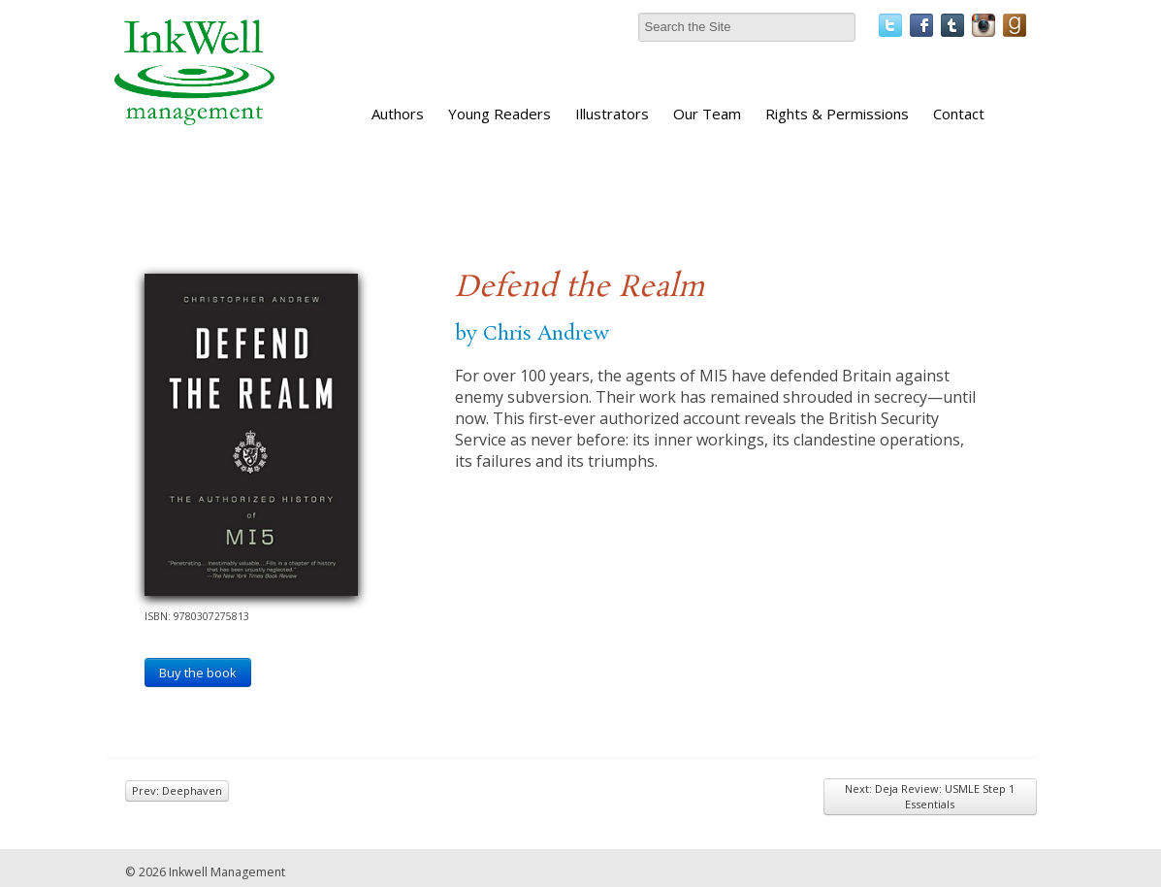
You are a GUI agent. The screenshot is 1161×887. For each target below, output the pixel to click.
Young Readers (499, 113)
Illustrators (612, 113)
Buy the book (198, 672)
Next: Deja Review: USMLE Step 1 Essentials (930, 796)
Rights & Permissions (837, 113)
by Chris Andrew (532, 333)
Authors (397, 113)
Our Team (707, 113)
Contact (958, 113)
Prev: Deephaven (177, 790)
